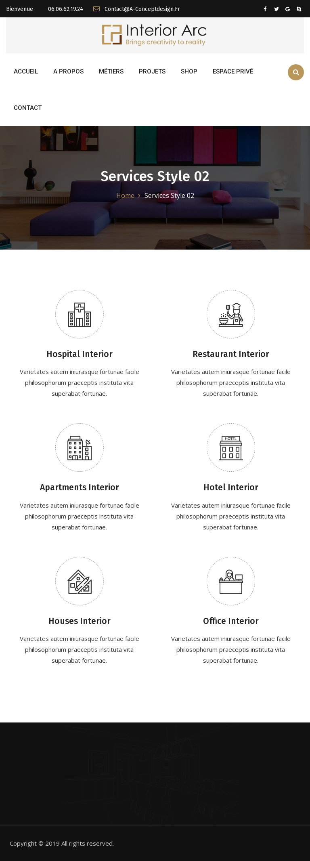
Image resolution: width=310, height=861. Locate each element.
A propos (68, 71)
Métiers (111, 71)
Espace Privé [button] (233, 71)
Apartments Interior (79, 487)
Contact (28, 107)
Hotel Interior (230, 487)
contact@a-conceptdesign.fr (136, 9)
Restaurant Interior (231, 354)
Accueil (26, 71)
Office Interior (231, 621)
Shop (189, 71)
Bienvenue (19, 9)
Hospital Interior (79, 354)
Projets (152, 71)
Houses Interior (79, 621)
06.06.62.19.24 (64, 9)
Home (125, 195)
